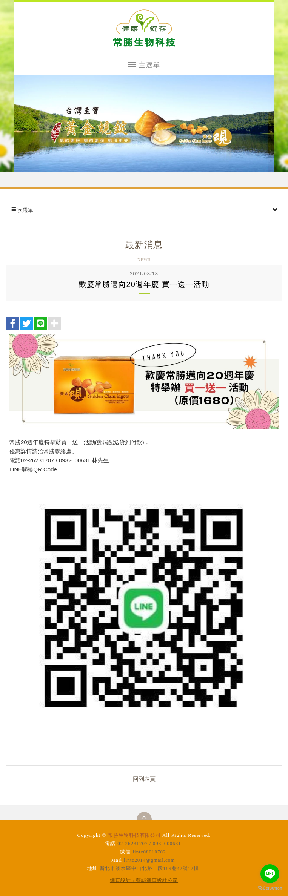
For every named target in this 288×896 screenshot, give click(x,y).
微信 (125, 852)
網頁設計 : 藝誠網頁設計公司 (144, 880)
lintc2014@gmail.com (149, 860)
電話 (110, 843)
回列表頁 (144, 779)
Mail (116, 860)
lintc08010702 (149, 852)
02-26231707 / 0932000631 (149, 843)
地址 (92, 868)
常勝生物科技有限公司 (144, 28)
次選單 (144, 210)
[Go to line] (269, 873)
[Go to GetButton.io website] (270, 888)
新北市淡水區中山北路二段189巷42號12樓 (149, 868)
